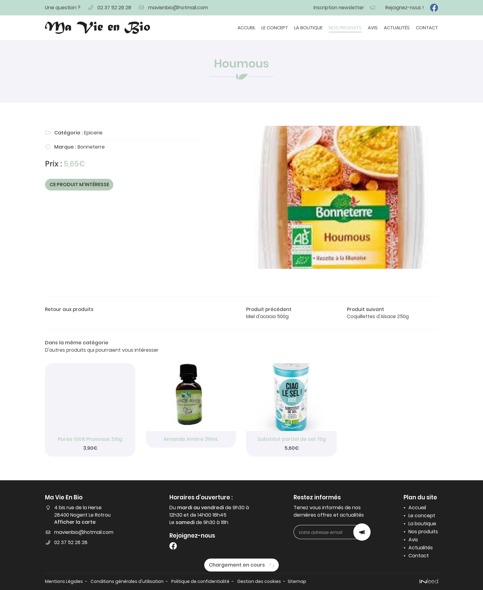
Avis (373, 27)
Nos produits (345, 27)
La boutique (308, 27)
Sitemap (305, 581)
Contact (427, 27)
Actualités (397, 27)
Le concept (275, 27)
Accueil (246, 27)
